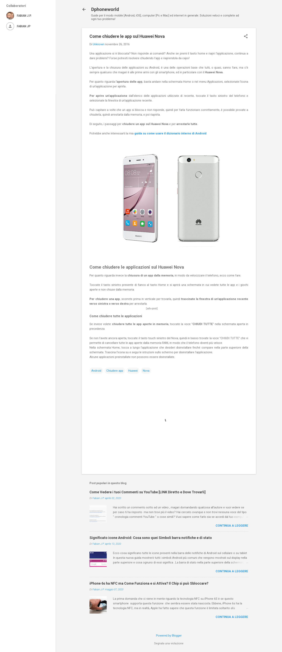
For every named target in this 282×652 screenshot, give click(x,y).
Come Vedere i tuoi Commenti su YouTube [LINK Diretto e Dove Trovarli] (147, 492)
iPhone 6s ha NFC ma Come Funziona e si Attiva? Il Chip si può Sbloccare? (148, 583)
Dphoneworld (105, 9)
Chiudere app (114, 370)
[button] (245, 36)
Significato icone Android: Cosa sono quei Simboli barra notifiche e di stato (150, 538)
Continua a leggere (232, 525)
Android (96, 370)
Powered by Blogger (169, 635)
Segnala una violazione (168, 643)
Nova (146, 370)
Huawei (133, 370)
